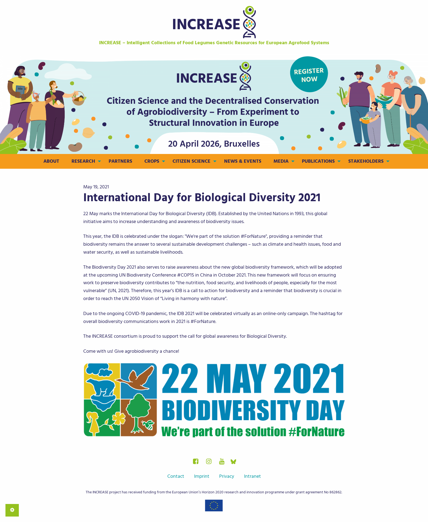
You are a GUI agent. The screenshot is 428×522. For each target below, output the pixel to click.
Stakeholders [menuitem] (366, 161)
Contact (175, 476)
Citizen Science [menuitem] (191, 161)
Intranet (252, 476)
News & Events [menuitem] (242, 161)
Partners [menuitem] (120, 161)
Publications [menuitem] (318, 161)
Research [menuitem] (83, 161)
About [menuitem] (51, 161)
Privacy (226, 476)
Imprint (201, 476)
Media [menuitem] (281, 161)
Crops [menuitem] (151, 161)
